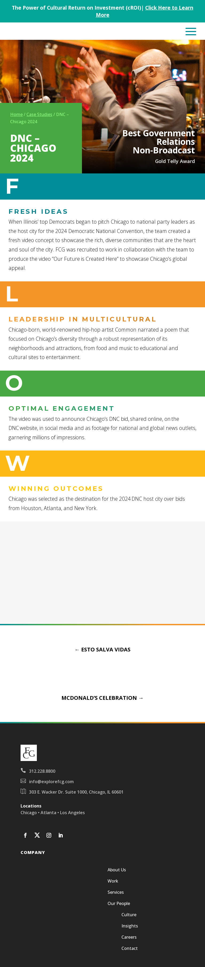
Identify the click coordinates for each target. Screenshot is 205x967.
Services (116, 892)
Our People (119, 904)
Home (16, 114)
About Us (117, 870)
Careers (129, 937)
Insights (129, 926)
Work (113, 881)
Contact (129, 948)
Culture (128, 915)
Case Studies (39, 114)
